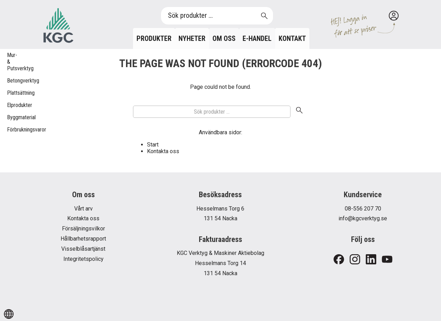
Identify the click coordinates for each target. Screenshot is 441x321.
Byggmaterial (10, 117)
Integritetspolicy (83, 259)
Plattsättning (10, 93)
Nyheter (191, 38)
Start (153, 144)
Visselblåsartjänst (83, 248)
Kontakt (292, 38)
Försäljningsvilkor (83, 228)
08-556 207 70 (363, 208)
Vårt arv (83, 208)
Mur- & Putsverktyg (10, 62)
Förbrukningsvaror (10, 129)
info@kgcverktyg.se (362, 218)
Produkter (154, 38)
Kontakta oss (163, 151)
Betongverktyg (10, 80)
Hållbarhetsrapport (83, 238)
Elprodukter (10, 105)
